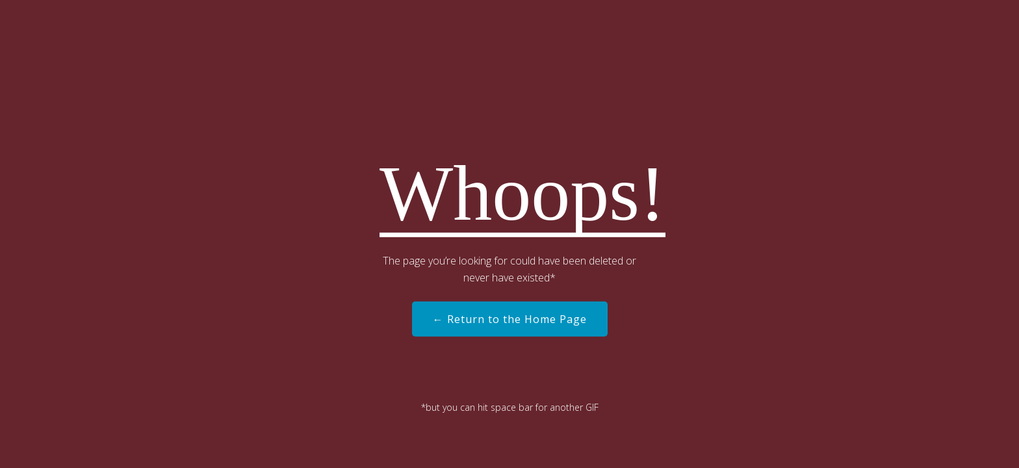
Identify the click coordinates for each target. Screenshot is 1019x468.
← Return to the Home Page (510, 319)
